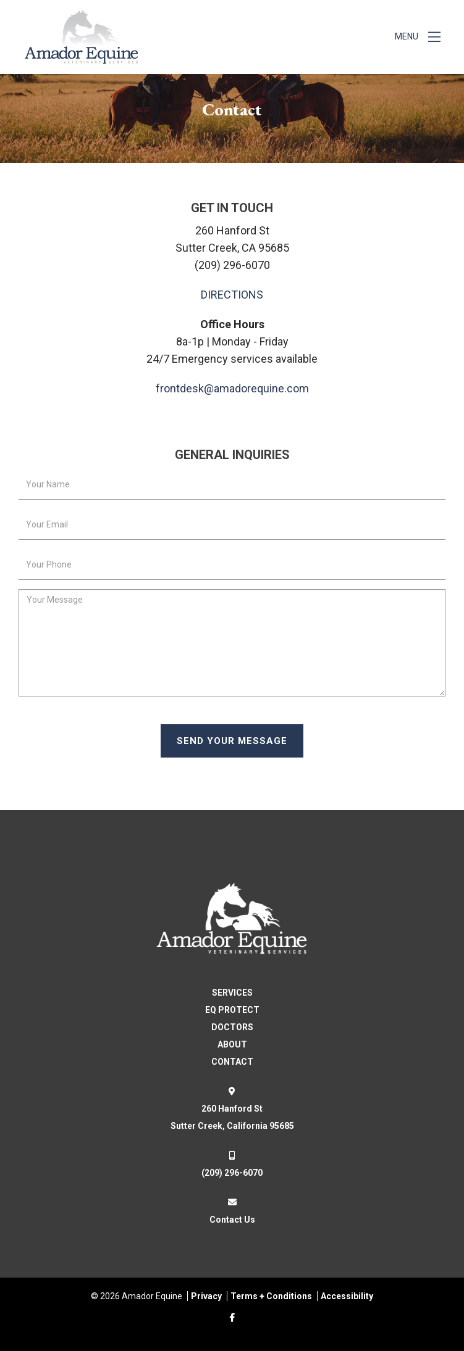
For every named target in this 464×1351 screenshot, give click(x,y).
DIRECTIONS (232, 294)
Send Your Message (232, 740)
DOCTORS (232, 1027)
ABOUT (232, 1044)
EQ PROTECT (232, 1010)
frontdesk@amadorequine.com (232, 388)
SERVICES (232, 993)
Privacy (206, 1296)
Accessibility (347, 1296)
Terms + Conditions (271, 1296)
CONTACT (232, 1062)
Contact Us (232, 1220)
